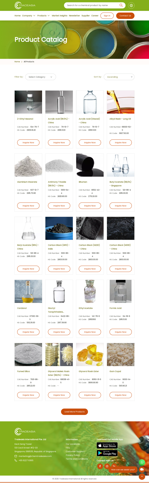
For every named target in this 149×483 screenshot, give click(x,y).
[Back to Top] (141, 477)
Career (94, 15)
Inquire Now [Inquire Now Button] (28, 142)
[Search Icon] (121, 6)
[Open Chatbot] (142, 470)
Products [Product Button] (43, 15)
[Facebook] (100, 467)
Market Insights (59, 15)
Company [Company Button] (29, 15)
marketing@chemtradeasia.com (33, 456)
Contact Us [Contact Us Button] (125, 15)
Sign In (107, 15)
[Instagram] (107, 467)
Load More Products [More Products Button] (74, 412)
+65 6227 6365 (23, 460)
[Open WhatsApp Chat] (142, 463)
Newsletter (74, 15)
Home (17, 15)
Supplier (86, 15)
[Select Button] (40, 77)
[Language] (131, 5)
